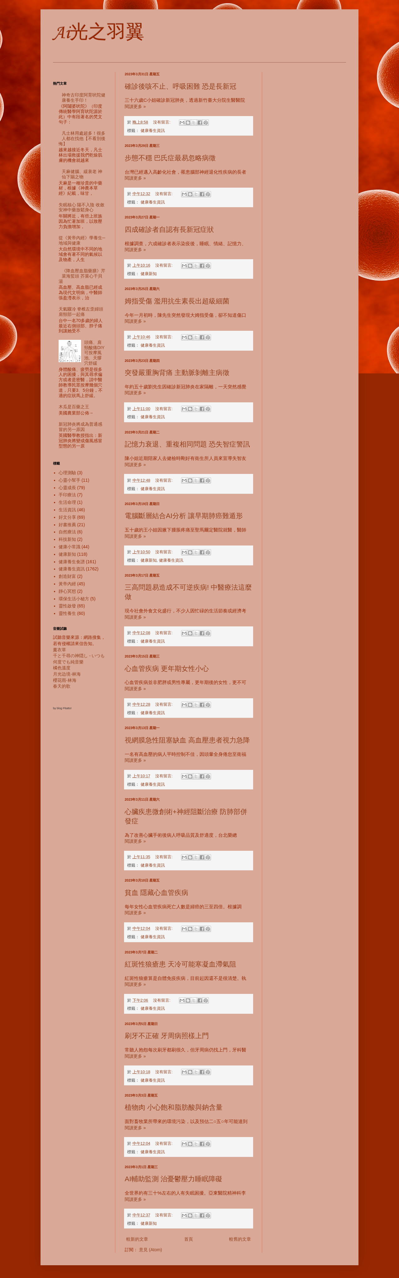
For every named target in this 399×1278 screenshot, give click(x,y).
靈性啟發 (67, 605)
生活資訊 (67, 509)
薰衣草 (59, 649)
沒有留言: (162, 122)
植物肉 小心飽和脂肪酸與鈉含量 (174, 1107)
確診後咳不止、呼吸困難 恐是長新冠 (180, 86)
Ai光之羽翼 (98, 33)
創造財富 (67, 576)
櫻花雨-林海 (64, 680)
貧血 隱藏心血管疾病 (156, 892)
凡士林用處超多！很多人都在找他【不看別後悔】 (82, 138)
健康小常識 (69, 546)
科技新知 (67, 539)
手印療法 (67, 494)
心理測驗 (67, 472)
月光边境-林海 (67, 674)
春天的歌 (61, 686)
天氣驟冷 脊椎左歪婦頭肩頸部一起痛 (81, 312)
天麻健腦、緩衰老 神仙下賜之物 (82, 174)
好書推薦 (67, 524)
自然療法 (67, 531)
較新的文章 (137, 1239)
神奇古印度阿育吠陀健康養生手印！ (83, 97)
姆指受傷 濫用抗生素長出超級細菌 (177, 301)
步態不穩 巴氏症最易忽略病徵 (170, 158)
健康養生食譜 (72, 561)
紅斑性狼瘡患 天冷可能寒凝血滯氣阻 (180, 964)
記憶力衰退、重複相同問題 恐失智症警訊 (187, 444)
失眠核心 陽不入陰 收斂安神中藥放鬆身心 (82, 207)
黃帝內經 (67, 583)
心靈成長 (67, 487)
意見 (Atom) (150, 1249)
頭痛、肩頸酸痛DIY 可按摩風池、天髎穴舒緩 (96, 353)
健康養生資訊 (153, 131)
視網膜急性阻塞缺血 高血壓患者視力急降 (187, 740)
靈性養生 (67, 613)
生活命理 (67, 502)
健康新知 (149, 274)
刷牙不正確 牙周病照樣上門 (167, 1036)
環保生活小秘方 (74, 598)
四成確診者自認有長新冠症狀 (169, 229)
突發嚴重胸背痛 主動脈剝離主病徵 (177, 373)
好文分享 (67, 517)
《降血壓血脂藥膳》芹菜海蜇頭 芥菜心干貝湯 (82, 276)
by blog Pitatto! (62, 708)
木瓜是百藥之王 (74, 406)
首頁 (188, 1239)
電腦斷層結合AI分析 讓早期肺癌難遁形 (184, 516)
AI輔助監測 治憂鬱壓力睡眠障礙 (173, 1179)
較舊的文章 (240, 1239)
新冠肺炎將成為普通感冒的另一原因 (80, 427)
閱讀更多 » (135, 106)
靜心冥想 (67, 591)
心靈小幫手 (69, 480)
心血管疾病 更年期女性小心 (167, 668)
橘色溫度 (61, 667)
